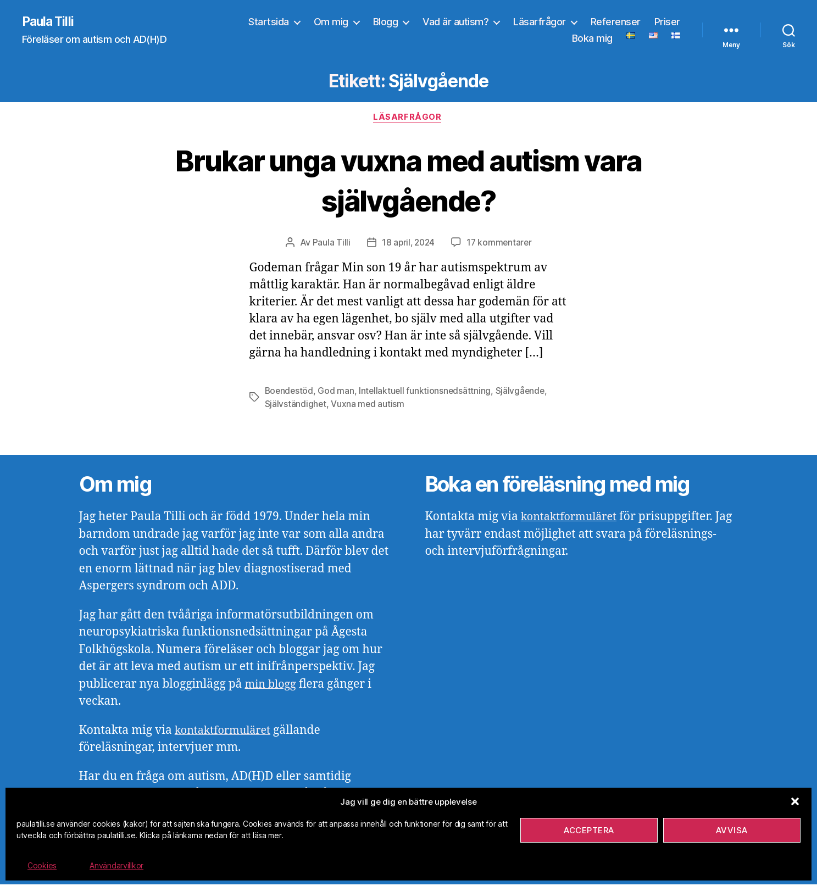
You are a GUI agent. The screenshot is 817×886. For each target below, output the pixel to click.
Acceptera (589, 830)
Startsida (268, 22)
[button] (795, 801)
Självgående (523, 392)
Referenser (616, 22)
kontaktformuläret (226, 732)
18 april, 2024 (407, 244)
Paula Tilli (49, 22)
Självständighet (296, 405)
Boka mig (592, 38)
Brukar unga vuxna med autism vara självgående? (408, 181)
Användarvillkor (116, 865)
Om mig (331, 22)
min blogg (271, 685)
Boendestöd (290, 392)
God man (337, 392)
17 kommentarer (500, 244)
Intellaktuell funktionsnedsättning (427, 392)
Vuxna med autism (368, 405)
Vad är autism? (455, 22)
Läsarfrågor (539, 22)
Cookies (42, 865)
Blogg (385, 22)
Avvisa (732, 830)
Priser (667, 22)
